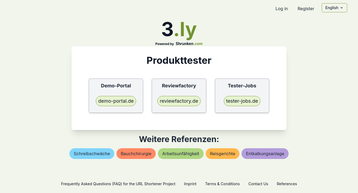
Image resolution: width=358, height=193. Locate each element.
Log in (281, 8)
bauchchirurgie (136, 153)
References (287, 183)
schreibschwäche (92, 153)
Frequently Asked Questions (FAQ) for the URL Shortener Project (118, 183)
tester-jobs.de (242, 101)
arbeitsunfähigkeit (180, 153)
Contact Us (258, 183)
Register (305, 8)
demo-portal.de (116, 101)
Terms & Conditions (222, 183)
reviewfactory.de (179, 101)
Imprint (190, 183)
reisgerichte (222, 153)
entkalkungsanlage (265, 153)
